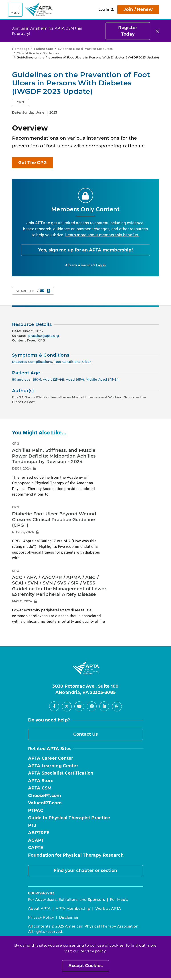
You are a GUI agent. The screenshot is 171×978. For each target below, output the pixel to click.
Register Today (127, 31)
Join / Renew (138, 9)
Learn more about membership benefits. (102, 234)
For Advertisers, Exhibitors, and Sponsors (66, 900)
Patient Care (43, 48)
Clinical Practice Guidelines (38, 53)
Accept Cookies (85, 965)
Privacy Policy (41, 917)
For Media (119, 900)
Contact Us (85, 734)
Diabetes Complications (32, 362)
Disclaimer (69, 917)
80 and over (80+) (26, 380)
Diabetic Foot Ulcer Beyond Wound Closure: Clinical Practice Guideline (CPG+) (54, 519)
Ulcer (86, 362)
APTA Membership (73, 908)
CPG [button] (20, 102)
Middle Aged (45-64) (103, 380)
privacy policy (93, 951)
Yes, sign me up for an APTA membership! (85, 250)
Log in (106, 10)
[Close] (157, 31)
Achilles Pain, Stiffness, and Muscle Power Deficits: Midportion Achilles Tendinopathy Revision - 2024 (54, 456)
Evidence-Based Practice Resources (85, 48)
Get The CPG (32, 162)
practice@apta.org (43, 336)
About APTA (39, 908)
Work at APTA (108, 908)
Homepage (20, 48)
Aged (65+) (75, 380)
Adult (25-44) (53, 380)
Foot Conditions (67, 362)
